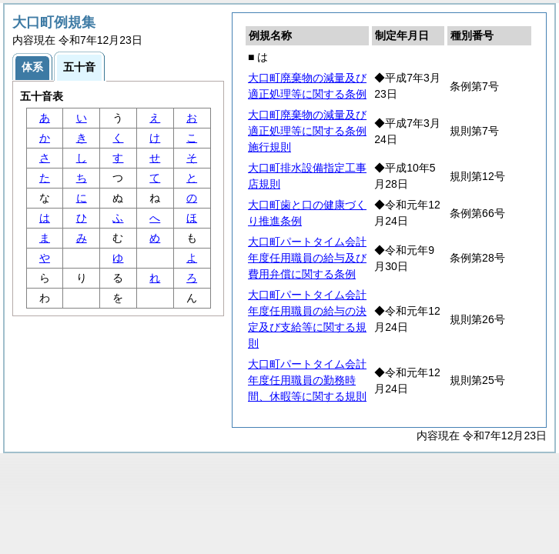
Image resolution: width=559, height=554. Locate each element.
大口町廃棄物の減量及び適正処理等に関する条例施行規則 (307, 130)
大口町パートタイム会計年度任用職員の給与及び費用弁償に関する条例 (307, 257)
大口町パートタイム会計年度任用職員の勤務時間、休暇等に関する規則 (307, 380)
